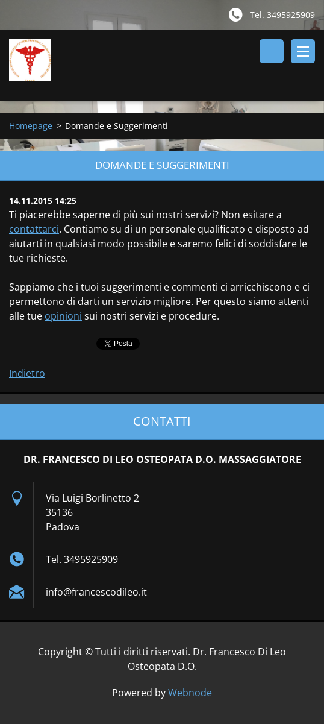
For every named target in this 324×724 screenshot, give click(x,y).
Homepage (30, 125)
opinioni (63, 316)
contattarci (34, 229)
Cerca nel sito (272, 51)
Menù (303, 51)
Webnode (190, 692)
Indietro (27, 373)
